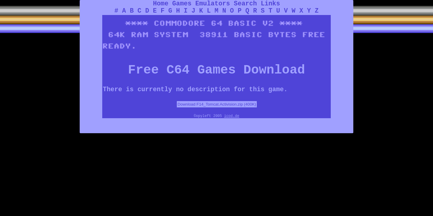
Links (270, 3)
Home (160, 3)
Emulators (212, 3)
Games (182, 3)
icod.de (231, 116)
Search (245, 3)
